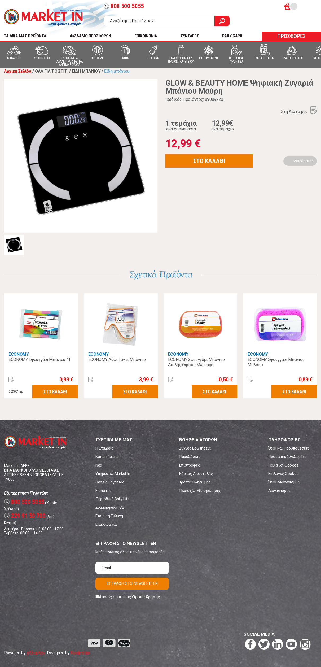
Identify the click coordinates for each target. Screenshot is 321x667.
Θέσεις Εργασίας (109, 482)
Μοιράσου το (303, 161)
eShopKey (36, 652)
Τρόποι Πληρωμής (194, 482)
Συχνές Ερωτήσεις (195, 448)
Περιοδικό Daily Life (112, 498)
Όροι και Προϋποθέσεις (288, 448)
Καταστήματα (106, 456)
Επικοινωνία (105, 524)
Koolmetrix (80, 652)
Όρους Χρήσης (146, 596)
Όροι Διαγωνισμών (284, 482)
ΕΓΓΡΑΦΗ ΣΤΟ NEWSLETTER (132, 583)
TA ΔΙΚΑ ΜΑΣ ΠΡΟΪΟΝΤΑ (25, 35)
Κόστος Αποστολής (196, 473)
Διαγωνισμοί (279, 490)
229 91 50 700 (25, 516)
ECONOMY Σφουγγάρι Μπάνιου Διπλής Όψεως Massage (196, 362)
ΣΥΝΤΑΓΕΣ (190, 35)
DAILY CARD (232, 35)
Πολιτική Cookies (283, 465)
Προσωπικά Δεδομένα (287, 456)
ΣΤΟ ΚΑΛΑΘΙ (209, 161)
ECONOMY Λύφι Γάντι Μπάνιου (117, 359)
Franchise (103, 490)
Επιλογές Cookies (283, 473)
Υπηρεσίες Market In (112, 473)
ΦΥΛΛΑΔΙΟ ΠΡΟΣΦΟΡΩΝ (90, 35)
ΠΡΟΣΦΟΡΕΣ (291, 36)
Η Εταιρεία (104, 448)
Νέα (98, 465)
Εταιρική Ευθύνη (109, 515)
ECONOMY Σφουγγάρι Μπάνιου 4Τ (39, 359)
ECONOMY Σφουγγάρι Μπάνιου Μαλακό (276, 362)
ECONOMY (18, 354)
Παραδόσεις (189, 456)
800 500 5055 (124, 6)
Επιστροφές (189, 465)
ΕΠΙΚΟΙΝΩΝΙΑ (145, 35)
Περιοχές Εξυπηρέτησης (200, 490)
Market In (43, 17)
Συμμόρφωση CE (109, 507)
